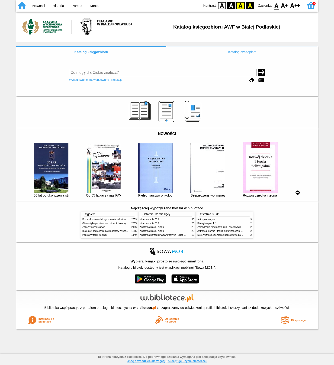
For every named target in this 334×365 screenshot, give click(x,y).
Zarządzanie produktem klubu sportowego (219, 227)
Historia (58, 6)
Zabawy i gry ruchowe (93, 227)
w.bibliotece (144, 308)
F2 (295, 5)
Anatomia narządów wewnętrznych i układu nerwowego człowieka (174, 235)
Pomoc (77, 6)
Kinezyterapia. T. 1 (149, 219)
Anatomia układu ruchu (152, 227)
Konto (94, 6)
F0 (276, 5)
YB (240, 5)
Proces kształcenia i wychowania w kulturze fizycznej (109, 219)
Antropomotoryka (206, 219)
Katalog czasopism (242, 52)
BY (249, 5)
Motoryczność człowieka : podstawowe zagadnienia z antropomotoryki (233, 235)
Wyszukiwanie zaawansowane (89, 79)
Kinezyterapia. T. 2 (149, 223)
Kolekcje (116, 79)
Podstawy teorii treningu (94, 235)
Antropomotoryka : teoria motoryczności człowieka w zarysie (228, 231)
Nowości (38, 6)
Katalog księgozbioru (91, 52)
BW (231, 5)
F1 (284, 5)
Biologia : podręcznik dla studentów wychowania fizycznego (113, 231)
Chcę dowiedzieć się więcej (146, 361)
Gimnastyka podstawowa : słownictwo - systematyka (109, 223)
